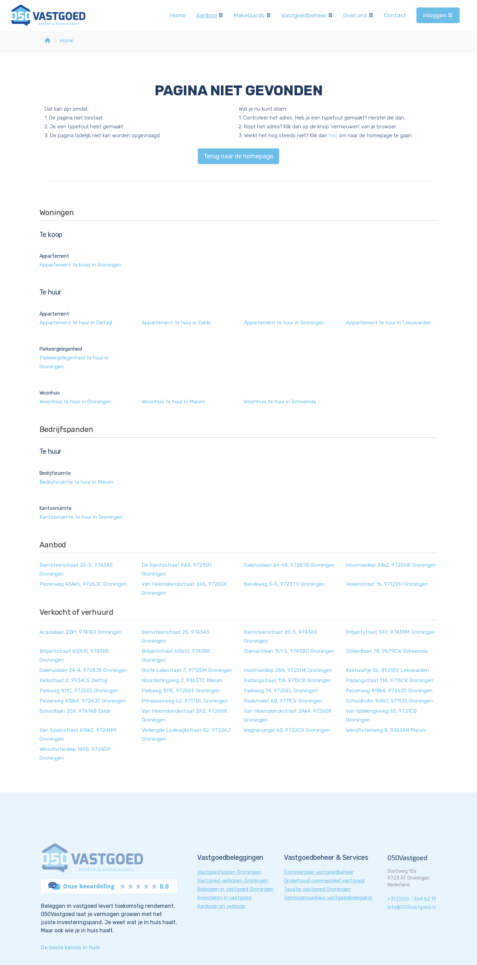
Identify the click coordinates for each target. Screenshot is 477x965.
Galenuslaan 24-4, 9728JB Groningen (83, 670)
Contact (395, 15)
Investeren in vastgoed (224, 898)
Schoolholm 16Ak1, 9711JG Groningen (389, 701)
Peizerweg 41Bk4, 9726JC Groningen (389, 691)
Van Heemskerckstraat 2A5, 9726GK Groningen (184, 588)
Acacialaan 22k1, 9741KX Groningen (80, 632)
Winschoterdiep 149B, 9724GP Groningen (75, 753)
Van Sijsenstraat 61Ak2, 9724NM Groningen (77, 734)
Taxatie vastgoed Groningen (317, 889)
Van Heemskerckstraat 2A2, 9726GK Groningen (184, 715)
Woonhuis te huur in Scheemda (280, 402)
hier (333, 135)
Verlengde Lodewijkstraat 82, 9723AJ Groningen (186, 734)
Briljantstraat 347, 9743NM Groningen (390, 632)
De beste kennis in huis (70, 947)
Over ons (358, 15)
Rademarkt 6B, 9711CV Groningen (283, 701)
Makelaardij (252, 15)
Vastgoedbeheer (307, 15)
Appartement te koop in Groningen (80, 265)
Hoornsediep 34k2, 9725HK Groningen (391, 565)
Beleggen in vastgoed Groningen (235, 889)
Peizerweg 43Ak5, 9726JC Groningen (83, 584)
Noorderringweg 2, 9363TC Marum (182, 680)
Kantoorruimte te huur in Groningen (81, 517)
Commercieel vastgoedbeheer (319, 872)
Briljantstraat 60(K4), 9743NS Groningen (74, 655)
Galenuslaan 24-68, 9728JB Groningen (289, 565)
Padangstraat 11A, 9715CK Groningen (287, 680)
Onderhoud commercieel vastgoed (324, 881)
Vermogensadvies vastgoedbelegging (328, 898)
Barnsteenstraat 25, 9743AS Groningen (175, 636)
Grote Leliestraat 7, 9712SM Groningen (187, 670)
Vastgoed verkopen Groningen (232, 881)
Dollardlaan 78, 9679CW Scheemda (387, 651)
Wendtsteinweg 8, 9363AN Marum (386, 730)
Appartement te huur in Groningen (284, 323)
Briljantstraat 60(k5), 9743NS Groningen (176, 655)
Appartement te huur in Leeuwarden (388, 323)
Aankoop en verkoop (221, 906)
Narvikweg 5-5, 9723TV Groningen (284, 584)
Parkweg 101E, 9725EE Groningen (181, 691)
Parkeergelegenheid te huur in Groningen (74, 362)
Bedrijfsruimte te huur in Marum (76, 482)
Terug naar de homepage (238, 156)
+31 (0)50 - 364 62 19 (411, 899)
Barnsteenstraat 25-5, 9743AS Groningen (76, 569)
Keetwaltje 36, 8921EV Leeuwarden (387, 670)
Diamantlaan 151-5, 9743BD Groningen (289, 651)
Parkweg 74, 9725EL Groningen (281, 691)
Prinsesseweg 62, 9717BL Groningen (185, 701)
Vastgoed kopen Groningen (229, 872)
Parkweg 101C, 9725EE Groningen (78, 691)
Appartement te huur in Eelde (176, 323)
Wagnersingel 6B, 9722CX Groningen (287, 730)
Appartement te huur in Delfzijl (75, 323)
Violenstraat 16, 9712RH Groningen (387, 584)
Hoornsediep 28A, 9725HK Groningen (288, 670)
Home (178, 15)
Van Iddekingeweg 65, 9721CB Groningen (381, 715)
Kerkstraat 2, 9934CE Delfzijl (73, 680)
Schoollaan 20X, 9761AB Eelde (75, 711)
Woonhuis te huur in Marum (173, 402)
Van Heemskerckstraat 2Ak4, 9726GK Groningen (288, 715)
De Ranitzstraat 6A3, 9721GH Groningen (176, 569)
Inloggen (438, 15)
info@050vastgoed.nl (411, 907)
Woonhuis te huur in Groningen (75, 402)
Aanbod (209, 15)
